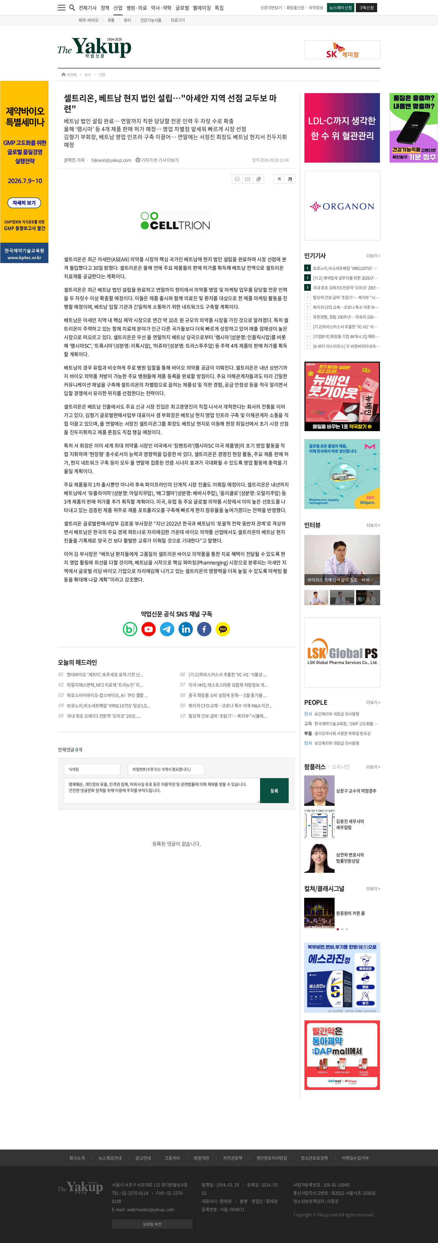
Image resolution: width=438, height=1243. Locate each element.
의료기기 (178, 20)
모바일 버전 (152, 1224)
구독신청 (367, 7)
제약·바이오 (88, 20)
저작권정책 (232, 1158)
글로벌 (182, 7)
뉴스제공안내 (110, 1158)
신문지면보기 (271, 7)
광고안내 (143, 1158)
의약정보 (316, 7)
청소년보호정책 (314, 1158)
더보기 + (373, 255)
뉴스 (88, 74)
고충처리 (172, 1158)
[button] (338, 929)
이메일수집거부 (355, 1158)
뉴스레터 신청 (340, 7)
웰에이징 (202, 7)
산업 (118, 9)
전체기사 (88, 7)
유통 (111, 20)
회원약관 (201, 1158)
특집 (219, 7)
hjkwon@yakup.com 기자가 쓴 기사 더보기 (135, 160)
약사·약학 (161, 7)
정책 (105, 7)
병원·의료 (137, 7)
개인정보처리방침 (271, 1158)
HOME (69, 74)
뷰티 (127, 20)
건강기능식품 (151, 20)
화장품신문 (295, 7)
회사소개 (77, 1158)
